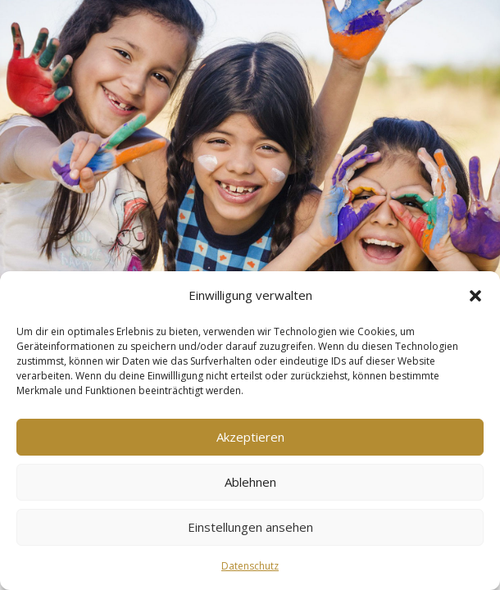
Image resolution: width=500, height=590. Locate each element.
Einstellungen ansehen (250, 527)
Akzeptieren (250, 437)
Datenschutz (250, 566)
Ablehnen (250, 482)
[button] (475, 296)
